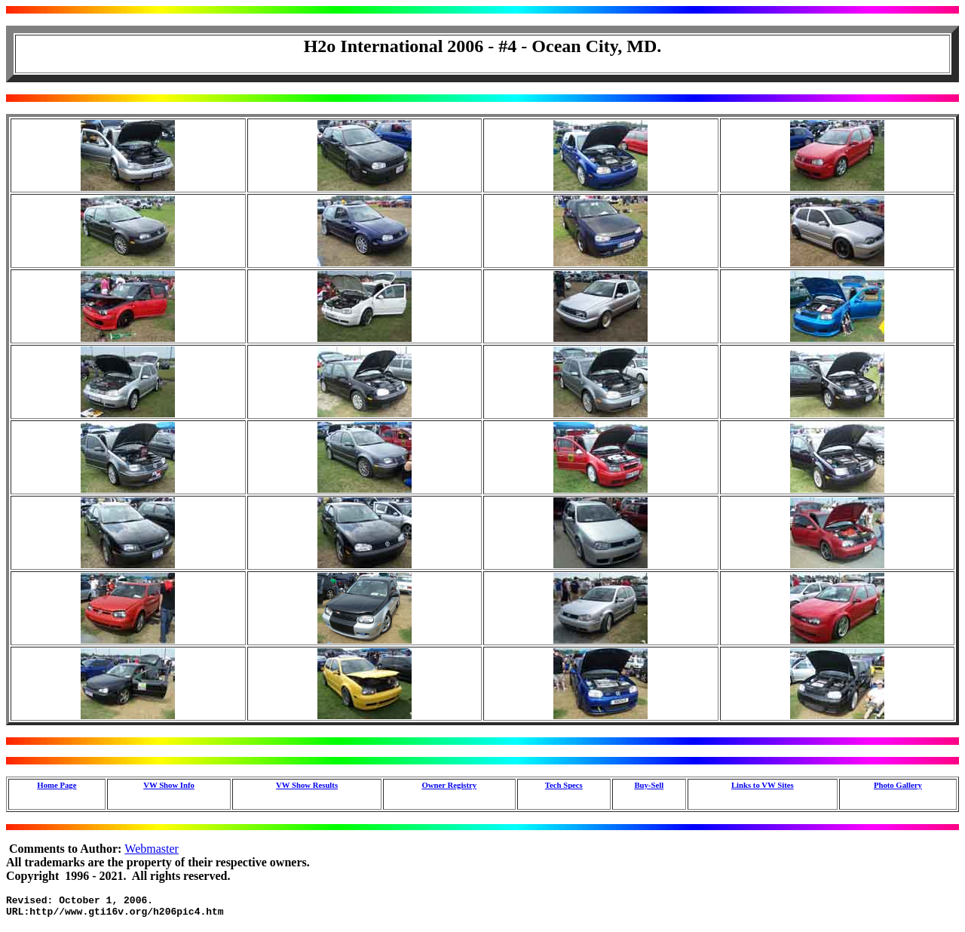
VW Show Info (169, 784)
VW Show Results (307, 784)
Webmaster (151, 848)
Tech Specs (564, 784)
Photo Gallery (898, 784)
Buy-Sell (648, 784)
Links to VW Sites (762, 784)
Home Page (56, 784)
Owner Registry (448, 784)
